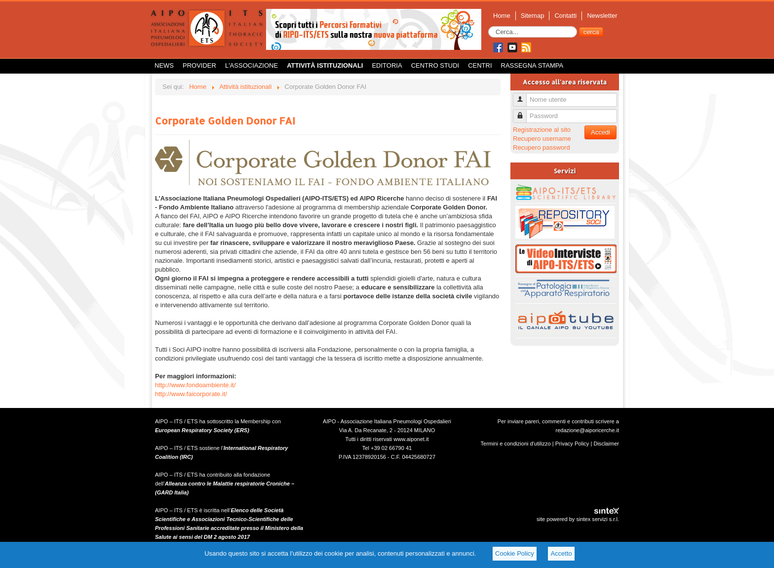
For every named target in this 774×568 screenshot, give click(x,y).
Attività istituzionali (325, 65)
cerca (591, 32)
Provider (199, 65)
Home (501, 15)
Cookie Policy (514, 553)
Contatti (565, 15)
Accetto (561, 553)
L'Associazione (251, 65)
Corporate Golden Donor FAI (225, 120)
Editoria (387, 65)
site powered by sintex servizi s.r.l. (578, 519)
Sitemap (532, 15)
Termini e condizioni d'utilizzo (516, 443)
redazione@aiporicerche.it (587, 430)
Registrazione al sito (542, 129)
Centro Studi (435, 65)
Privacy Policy (572, 443)
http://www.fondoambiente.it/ (195, 385)
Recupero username (542, 138)
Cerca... (488, 26)
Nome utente (523, 95)
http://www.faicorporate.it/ (191, 394)
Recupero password (541, 147)
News (164, 65)
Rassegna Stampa (532, 65)
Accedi (600, 132)
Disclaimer (606, 443)
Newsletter (602, 15)
